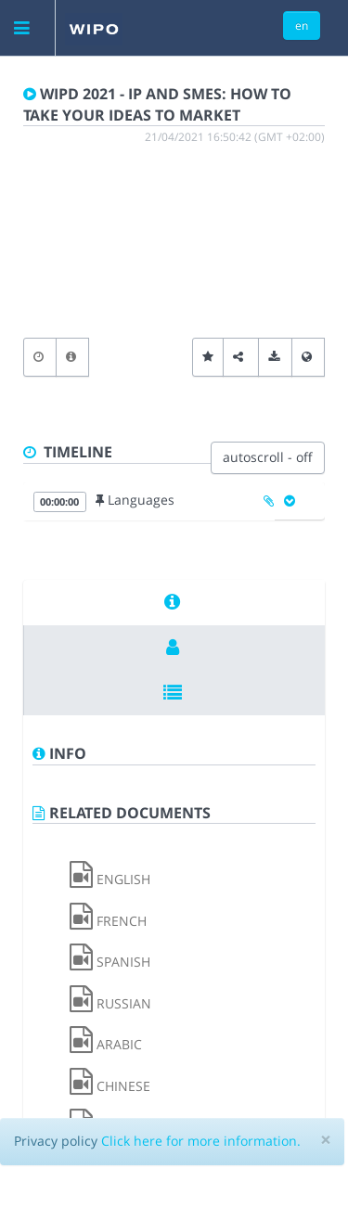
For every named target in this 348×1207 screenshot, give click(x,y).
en (301, 25)
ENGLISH (110, 879)
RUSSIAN (110, 1003)
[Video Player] (174, 243)
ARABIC (106, 1044)
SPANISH (110, 961)
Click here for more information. (201, 1140)
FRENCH (108, 921)
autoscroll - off (268, 457)
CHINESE (110, 1086)
